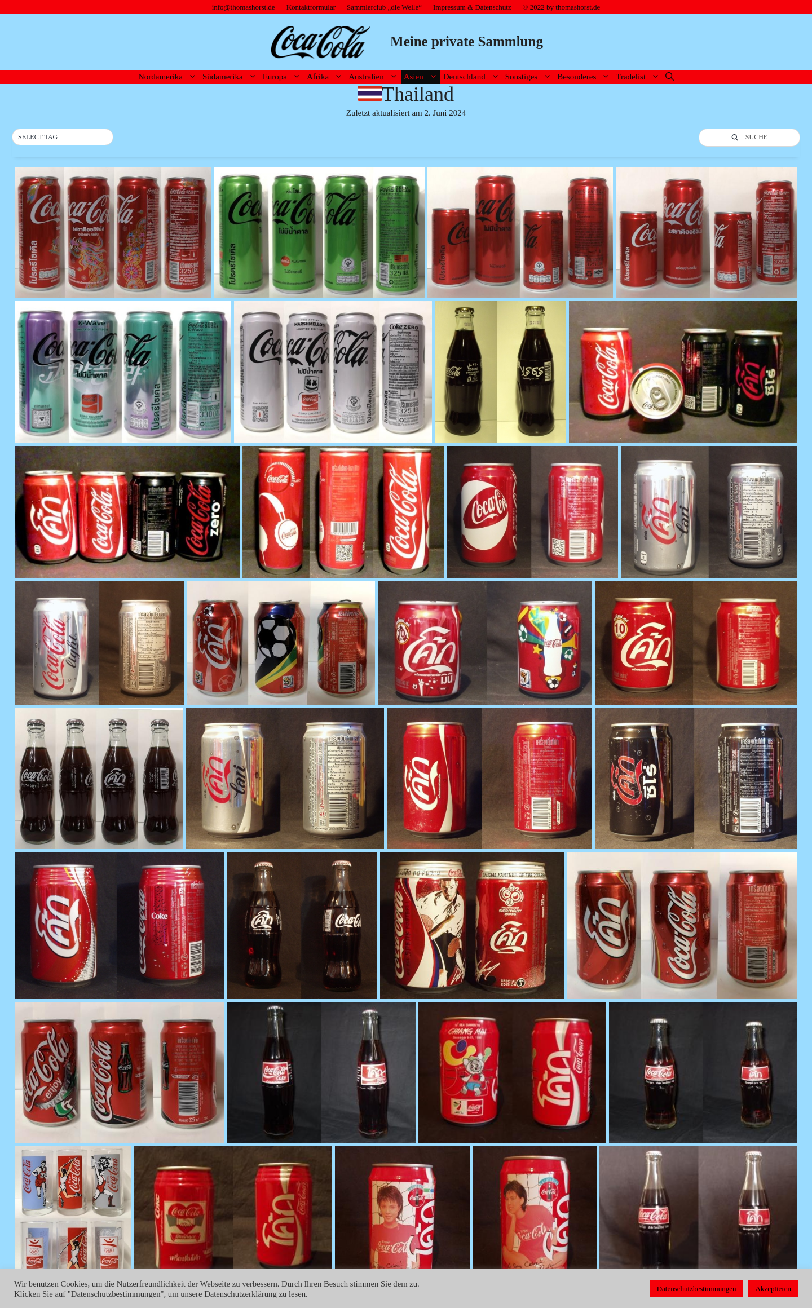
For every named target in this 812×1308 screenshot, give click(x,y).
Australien (374, 77)
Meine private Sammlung (466, 41)
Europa (283, 77)
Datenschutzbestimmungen (696, 1288)
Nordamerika (169, 77)
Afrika (326, 77)
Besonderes (585, 77)
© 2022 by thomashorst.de (562, 7)
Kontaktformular (311, 7)
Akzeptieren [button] (773, 1288)
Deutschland (472, 77)
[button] (62, 137)
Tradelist (639, 77)
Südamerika (231, 77)
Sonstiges (530, 77)
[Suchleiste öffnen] (670, 77)
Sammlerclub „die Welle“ (384, 7)
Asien (422, 77)
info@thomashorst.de (243, 7)
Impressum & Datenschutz (472, 7)
